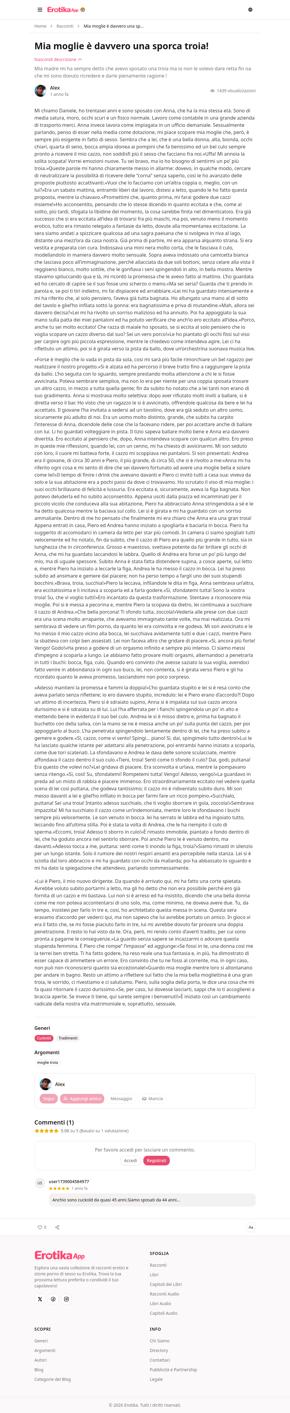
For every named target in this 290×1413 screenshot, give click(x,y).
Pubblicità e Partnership (173, 1369)
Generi (41, 1341)
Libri (154, 1274)
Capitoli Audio (164, 1313)
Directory (159, 1350)
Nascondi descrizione (58, 59)
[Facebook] (53, 1299)
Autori (41, 1360)
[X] (40, 1299)
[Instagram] (66, 1299)
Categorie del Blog (53, 1379)
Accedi (130, 1160)
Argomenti (45, 1350)
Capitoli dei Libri (166, 1284)
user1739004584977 (69, 1181)
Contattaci (160, 1360)
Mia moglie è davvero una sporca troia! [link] (114, 26)
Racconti (64, 26)
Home (41, 26)
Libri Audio (160, 1303)
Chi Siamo (159, 1341)
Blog (39, 1369)
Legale (156, 1379)
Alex (55, 87)
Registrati (156, 1160)
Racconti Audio (164, 1294)
